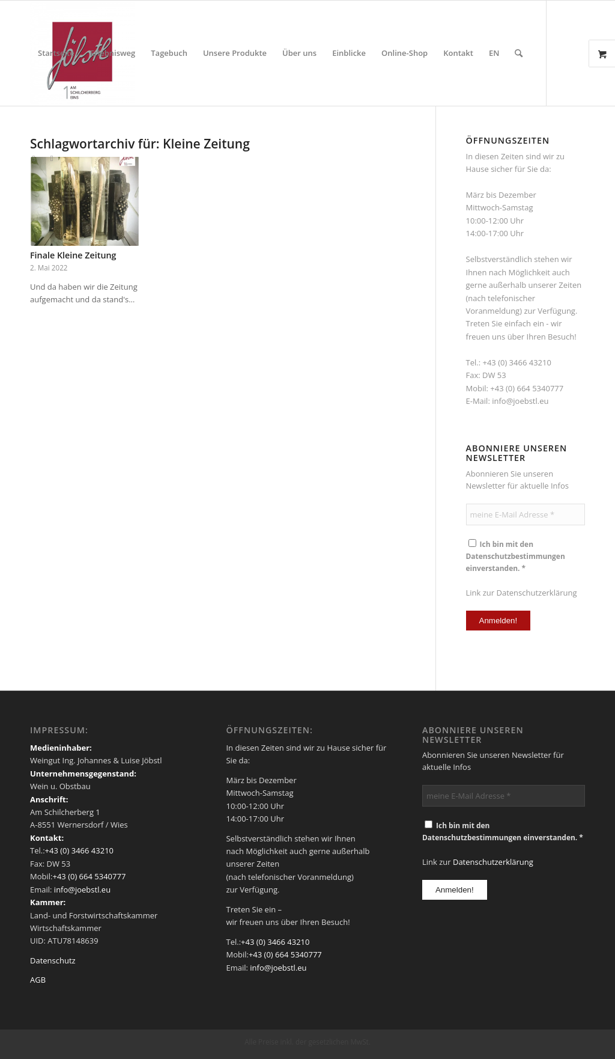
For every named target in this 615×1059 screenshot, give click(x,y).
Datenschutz (53, 960)
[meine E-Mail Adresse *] (525, 514)
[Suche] (518, 53)
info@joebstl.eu (520, 400)
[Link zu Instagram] (52, 158)
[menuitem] (56, 53)
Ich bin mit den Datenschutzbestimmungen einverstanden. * (515, 556)
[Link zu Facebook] (34, 158)
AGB (38, 979)
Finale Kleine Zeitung (73, 255)
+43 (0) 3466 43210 (516, 362)
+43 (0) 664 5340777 (526, 388)
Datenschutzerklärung (537, 592)
